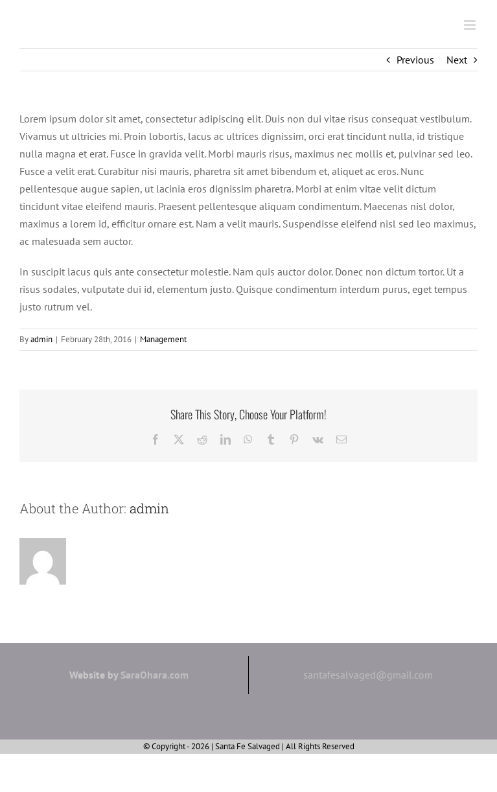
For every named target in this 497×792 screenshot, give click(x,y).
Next (456, 59)
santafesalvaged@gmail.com (368, 674)
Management (163, 339)
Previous (415, 59)
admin (41, 339)
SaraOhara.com (155, 674)
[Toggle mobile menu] (471, 25)
